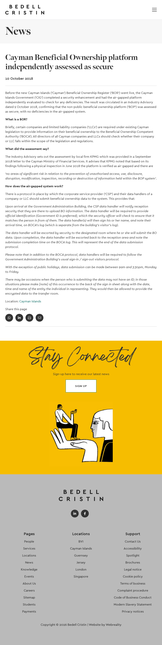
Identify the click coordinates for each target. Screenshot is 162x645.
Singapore (81, 576)
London (81, 569)
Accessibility (133, 548)
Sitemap (29, 597)
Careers (29, 590)
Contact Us (133, 541)
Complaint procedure (132, 590)
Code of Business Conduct (132, 597)
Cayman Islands (30, 301)
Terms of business (132, 583)
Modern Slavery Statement (133, 604)
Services (29, 548)
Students (29, 604)
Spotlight (132, 555)
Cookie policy (133, 576)
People (29, 541)
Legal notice (133, 569)
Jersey (81, 562)
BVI (80, 541)
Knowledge (29, 569)
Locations (29, 555)
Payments (29, 611)
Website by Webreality (105, 625)
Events (29, 576)
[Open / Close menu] (154, 9)
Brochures (132, 562)
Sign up (81, 386)
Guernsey (81, 555)
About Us (29, 583)
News (29, 562)
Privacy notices (133, 611)
